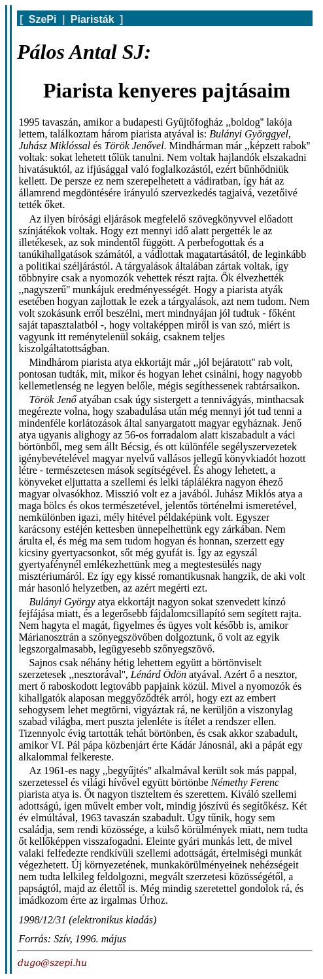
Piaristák (92, 19)
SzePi (43, 19)
